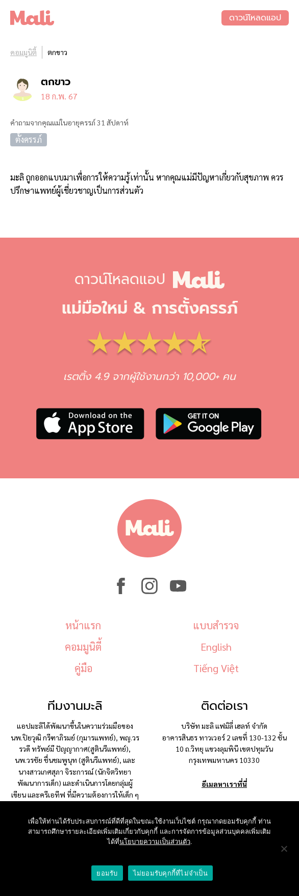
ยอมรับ (106, 873)
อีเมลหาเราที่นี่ (224, 783)
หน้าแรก (83, 625)
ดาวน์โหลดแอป (255, 18)
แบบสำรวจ (216, 625)
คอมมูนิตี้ (23, 52)
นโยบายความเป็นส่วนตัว (154, 842)
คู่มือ (83, 668)
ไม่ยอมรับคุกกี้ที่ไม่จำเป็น (170, 873)
